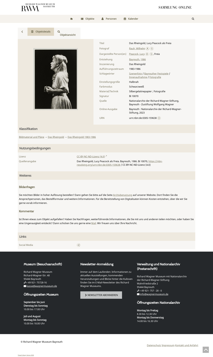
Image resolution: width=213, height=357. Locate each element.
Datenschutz (154, 345)
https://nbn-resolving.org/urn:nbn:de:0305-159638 (119, 163)
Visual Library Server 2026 (26, 355)
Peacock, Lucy (137, 54)
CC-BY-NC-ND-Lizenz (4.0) (91, 156)
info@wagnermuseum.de (154, 294)
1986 (143, 59)
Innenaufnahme (138, 77)
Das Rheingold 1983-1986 (82, 137)
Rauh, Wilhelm (137, 48)
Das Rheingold (56, 137)
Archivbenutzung (122, 195)
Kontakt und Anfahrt (186, 345)
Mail (93, 223)
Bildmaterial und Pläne (31, 137)
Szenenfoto (135, 73)
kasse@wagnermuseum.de (42, 286)
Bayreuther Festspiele (156, 73)
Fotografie (155, 77)
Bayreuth (134, 59)
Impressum (168, 345)
